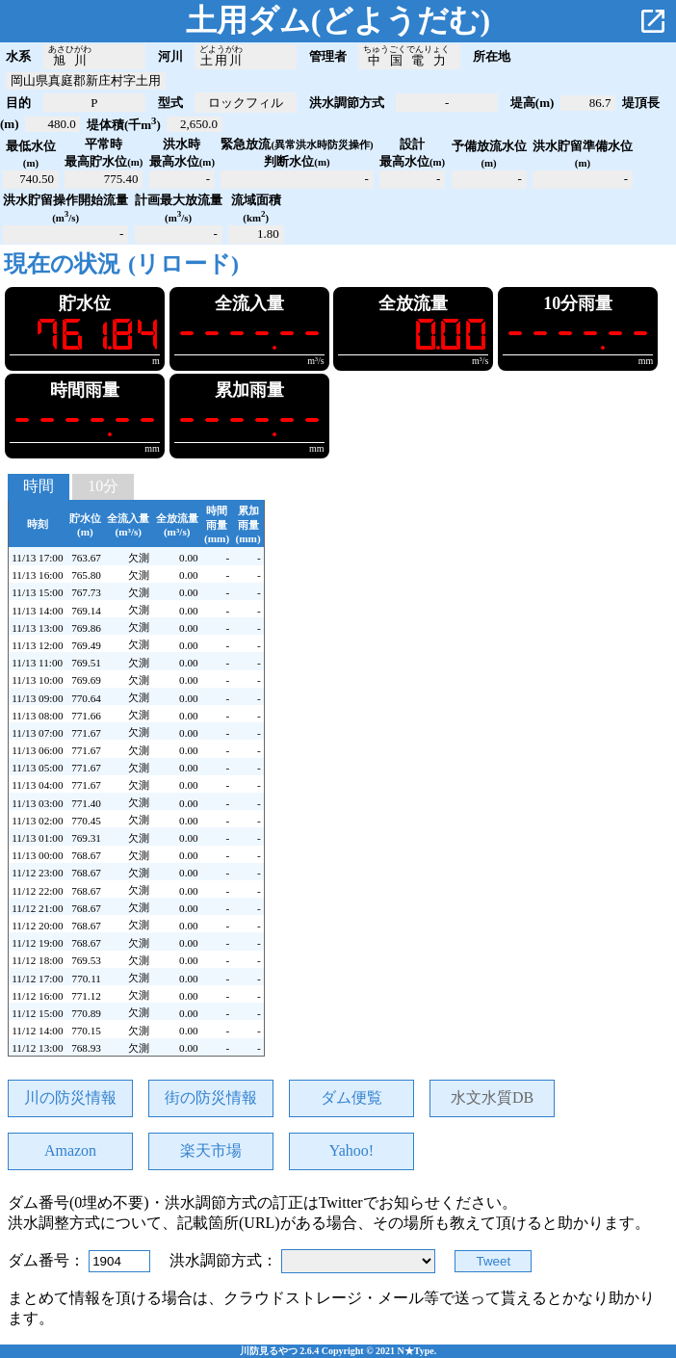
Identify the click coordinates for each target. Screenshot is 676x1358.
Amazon (70, 1150)
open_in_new (652, 21)
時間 (38, 486)
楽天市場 (211, 1150)
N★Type (416, 1350)
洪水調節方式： (225, 1260)
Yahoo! (351, 1150)
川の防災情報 (70, 1097)
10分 (103, 486)
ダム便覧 (351, 1097)
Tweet (494, 1261)
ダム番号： (48, 1260)
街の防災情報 (211, 1097)
